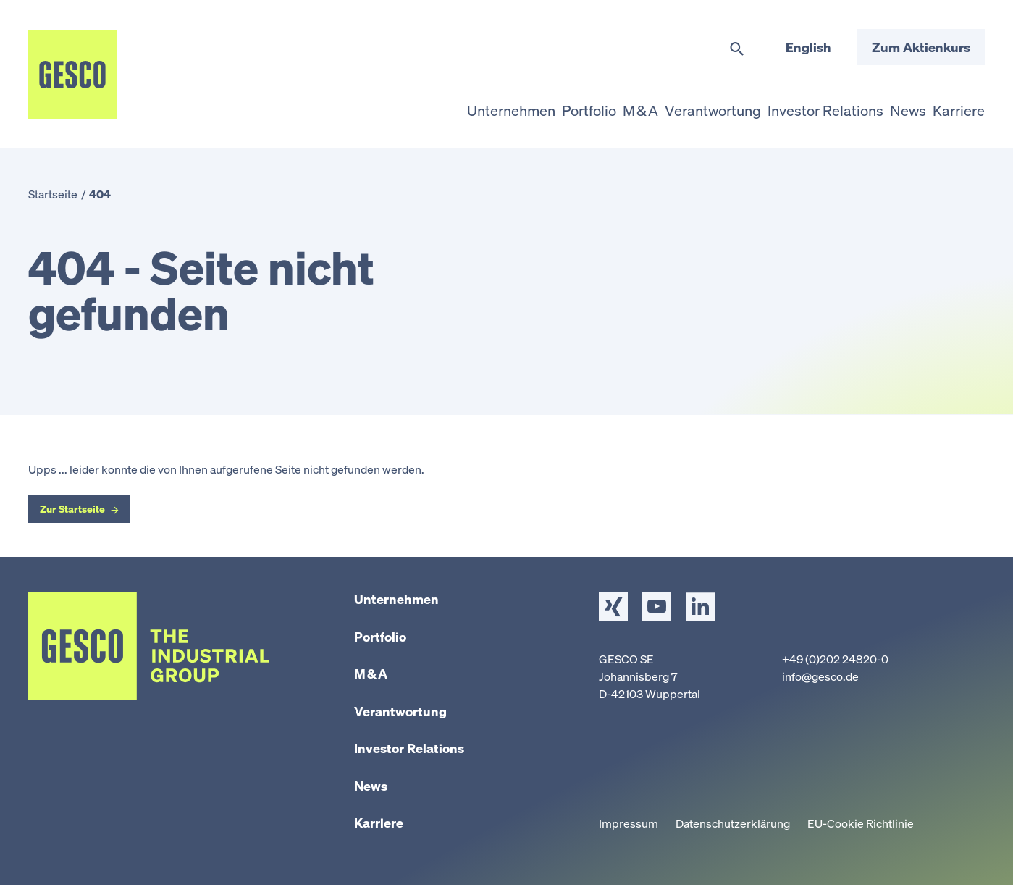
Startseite (52, 194)
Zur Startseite (72, 509)
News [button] (895, 104)
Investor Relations (409, 748)
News (370, 785)
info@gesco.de (820, 676)
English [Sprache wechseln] (808, 47)
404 (100, 194)
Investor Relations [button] (806, 104)
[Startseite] (72, 74)
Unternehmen (396, 599)
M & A (370, 673)
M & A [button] (606, 104)
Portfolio (380, 636)
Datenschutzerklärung (733, 823)
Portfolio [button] (546, 104)
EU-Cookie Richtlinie (860, 823)
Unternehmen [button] (460, 104)
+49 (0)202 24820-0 (835, 659)
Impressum (628, 823)
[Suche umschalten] (736, 49)
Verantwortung (400, 711)
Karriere (378, 822)
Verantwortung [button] (687, 104)
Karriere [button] (954, 104)
